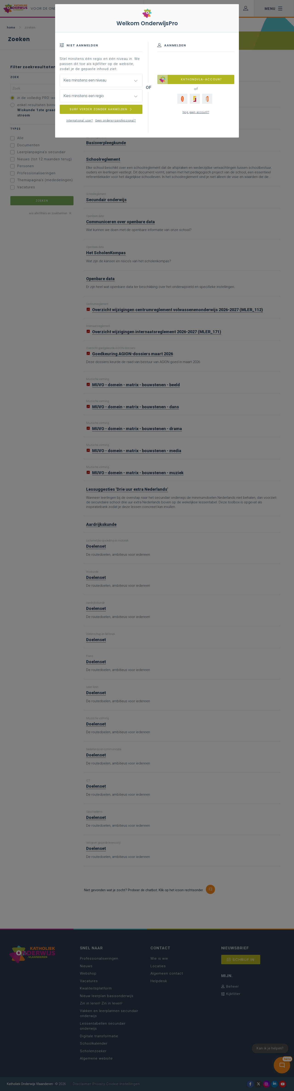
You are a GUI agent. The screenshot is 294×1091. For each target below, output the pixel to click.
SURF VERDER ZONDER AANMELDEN (101, 109)
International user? (79, 120)
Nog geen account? (196, 112)
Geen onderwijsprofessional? (115, 120)
